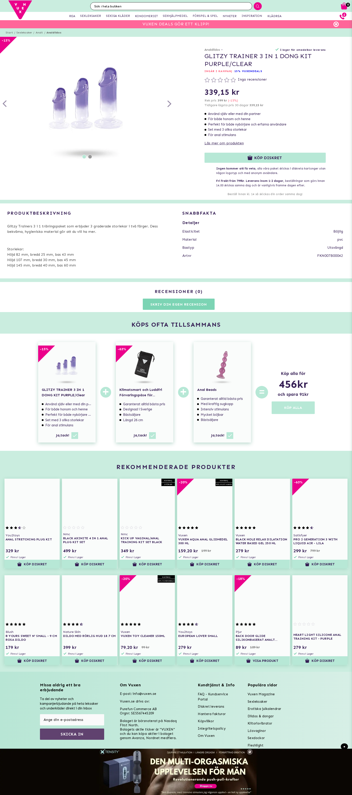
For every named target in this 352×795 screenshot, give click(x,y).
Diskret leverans (211, 707)
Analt (39, 32)
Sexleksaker (24, 32)
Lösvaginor (257, 731)
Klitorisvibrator (260, 723)
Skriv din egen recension (178, 304)
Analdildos (53, 32)
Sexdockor (256, 738)
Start (9, 32)
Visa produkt (262, 661)
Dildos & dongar (261, 716)
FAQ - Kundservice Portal (213, 696)
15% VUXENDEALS (248, 71)
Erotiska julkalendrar (264, 709)
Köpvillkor (206, 721)
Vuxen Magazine (261, 694)
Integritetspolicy (212, 729)
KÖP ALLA (293, 407)
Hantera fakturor (212, 714)
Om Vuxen (206, 736)
